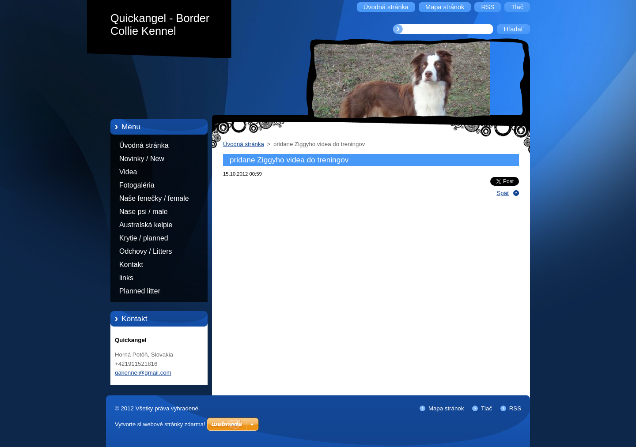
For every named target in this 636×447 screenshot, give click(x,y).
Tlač (486, 408)
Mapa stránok (446, 408)
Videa (128, 172)
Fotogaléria (137, 185)
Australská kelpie (145, 225)
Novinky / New (141, 158)
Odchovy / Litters (145, 251)
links (126, 278)
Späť (502, 193)
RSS (515, 408)
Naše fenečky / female (154, 198)
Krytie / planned (143, 238)
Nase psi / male (143, 211)
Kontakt (131, 264)
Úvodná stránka (144, 145)
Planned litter (139, 291)
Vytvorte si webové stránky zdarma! (160, 424)
